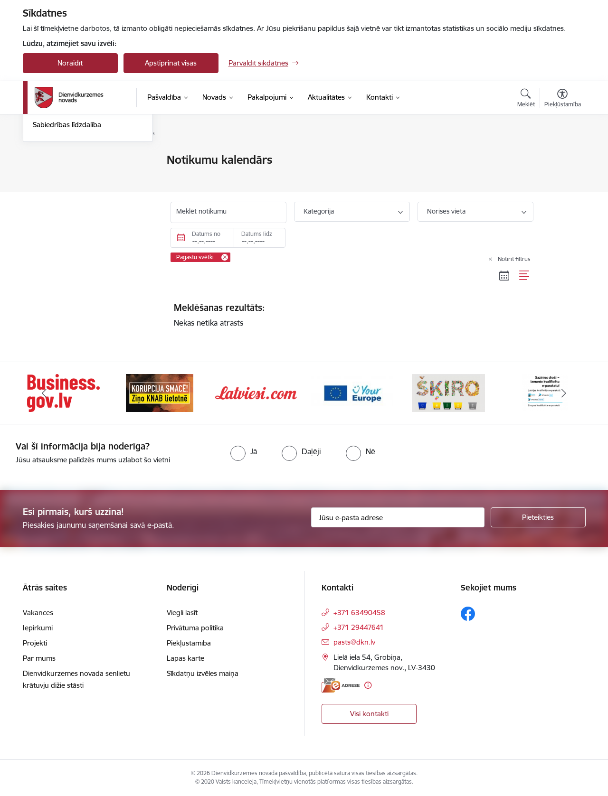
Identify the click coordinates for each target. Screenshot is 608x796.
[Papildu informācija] (367, 685)
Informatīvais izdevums (69, 193)
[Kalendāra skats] (504, 276)
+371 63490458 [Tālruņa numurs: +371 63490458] (359, 612)
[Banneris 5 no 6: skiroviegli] (448, 392)
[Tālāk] (564, 393)
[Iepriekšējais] (45, 393)
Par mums (39, 658)
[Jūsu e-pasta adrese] (397, 517)
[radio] (243, 451)
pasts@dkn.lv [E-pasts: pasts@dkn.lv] (354, 641)
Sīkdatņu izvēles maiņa (202, 673)
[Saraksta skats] (524, 276)
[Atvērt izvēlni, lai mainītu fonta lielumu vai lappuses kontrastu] (563, 99)
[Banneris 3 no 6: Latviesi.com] (256, 392)
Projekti (35, 642)
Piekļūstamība (189, 642)
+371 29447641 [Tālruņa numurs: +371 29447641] (358, 627)
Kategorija (319, 211)
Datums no (206, 233)
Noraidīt (70, 62)
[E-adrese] (341, 685)
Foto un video (55, 210)
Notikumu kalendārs (65, 160)
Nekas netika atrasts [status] (352, 315)
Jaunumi (46, 176)
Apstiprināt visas (171, 62)
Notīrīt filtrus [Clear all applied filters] (514, 258)
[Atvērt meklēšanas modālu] (526, 99)
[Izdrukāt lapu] (562, 156)
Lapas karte (185, 658)
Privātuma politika (195, 627)
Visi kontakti (369, 713)
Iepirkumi (38, 627)
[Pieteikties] (538, 517)
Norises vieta (446, 211)
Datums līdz (256, 233)
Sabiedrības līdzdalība (67, 226)
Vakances (38, 612)
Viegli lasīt (182, 612)
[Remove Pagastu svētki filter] (224, 257)
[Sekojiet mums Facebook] (468, 614)
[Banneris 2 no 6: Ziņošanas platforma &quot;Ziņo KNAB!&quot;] (159, 392)
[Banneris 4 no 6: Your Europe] (352, 392)
